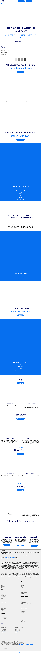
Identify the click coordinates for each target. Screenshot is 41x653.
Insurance (22, 593)
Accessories (22, 604)
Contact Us (22, 612)
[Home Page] (3, 1)
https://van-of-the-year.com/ (17, 558)
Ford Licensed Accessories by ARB (26, 603)
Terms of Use (23, 621)
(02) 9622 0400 (5, 631)
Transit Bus (2, 594)
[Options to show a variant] (20, 43)
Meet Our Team (23, 613)
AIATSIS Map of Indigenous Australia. (26, 644)
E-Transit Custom (3, 618)
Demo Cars (22, 585)
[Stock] (7, 652)
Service (22, 597)
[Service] (20, 652)
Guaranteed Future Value (24, 594)
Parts (21, 601)
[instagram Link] (4, 623)
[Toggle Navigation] (39, 3)
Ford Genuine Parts (23, 602)
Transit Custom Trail (4, 596)
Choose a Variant (20, 42)
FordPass (22, 617)
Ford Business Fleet (24, 592)
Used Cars (22, 586)
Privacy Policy (23, 620)
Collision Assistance (24, 608)
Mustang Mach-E (3, 608)
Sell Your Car (23, 587)
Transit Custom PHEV (4, 617)
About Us (22, 614)
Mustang (2, 610)
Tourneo (2, 590)
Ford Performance (3, 611)
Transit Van (2, 593)
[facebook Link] (1, 623)
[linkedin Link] (2, 623)
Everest (2, 599)
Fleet (21, 588)
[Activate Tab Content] (16, 59)
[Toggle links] (4, 648)
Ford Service (22, 600)
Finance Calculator (23, 591)
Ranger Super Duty (3, 586)
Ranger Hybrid (3, 585)
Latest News (23, 611)
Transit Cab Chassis (3, 595)
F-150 (1, 587)
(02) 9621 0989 (19, 631)
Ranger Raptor (3, 584)
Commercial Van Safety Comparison (10, 557)
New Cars (22, 584)
